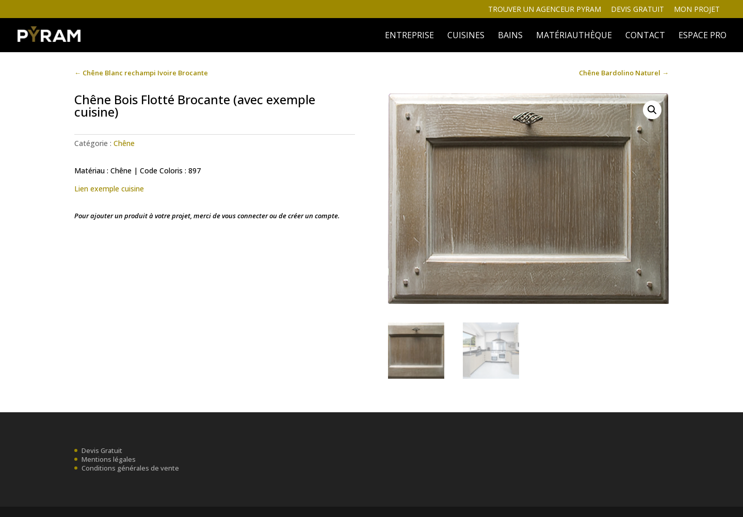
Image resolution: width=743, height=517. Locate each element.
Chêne (124, 143)
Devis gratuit (637, 10)
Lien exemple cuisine (109, 188)
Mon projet (697, 10)
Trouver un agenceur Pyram (544, 10)
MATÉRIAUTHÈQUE (574, 36)
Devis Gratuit (102, 450)
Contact (645, 36)
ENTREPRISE (409, 36)
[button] (652, 110)
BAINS (510, 36)
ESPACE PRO (702, 36)
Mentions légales (109, 459)
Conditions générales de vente (130, 468)
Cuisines (465, 36)
